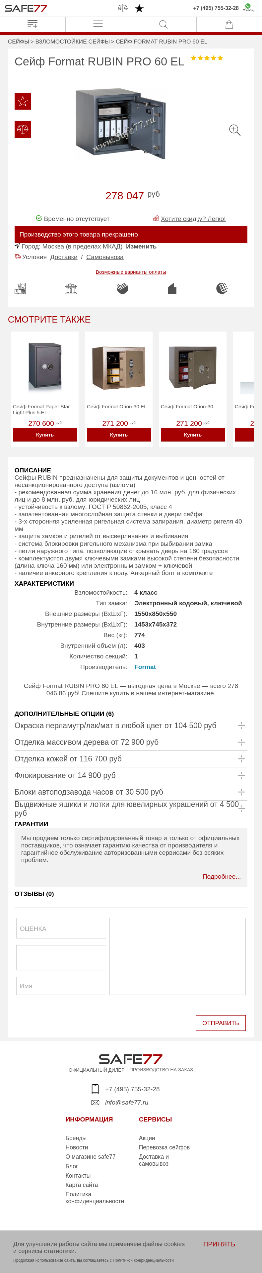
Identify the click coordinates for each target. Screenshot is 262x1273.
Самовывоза (105, 256)
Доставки (64, 256)
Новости (77, 1146)
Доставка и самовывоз (154, 1158)
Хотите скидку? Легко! (193, 218)
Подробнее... (222, 876)
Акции (147, 1136)
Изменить (141, 246)
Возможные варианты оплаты (131, 272)
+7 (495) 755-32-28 (216, 8)
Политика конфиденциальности (95, 1196)
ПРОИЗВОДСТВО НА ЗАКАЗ (161, 1068)
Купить (45, 435)
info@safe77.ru (126, 1100)
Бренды (76, 1136)
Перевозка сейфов (164, 1146)
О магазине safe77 (91, 1155)
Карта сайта (82, 1183)
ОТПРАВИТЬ (221, 1022)
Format (145, 666)
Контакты (78, 1174)
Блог (72, 1164)
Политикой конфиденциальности (143, 1260)
